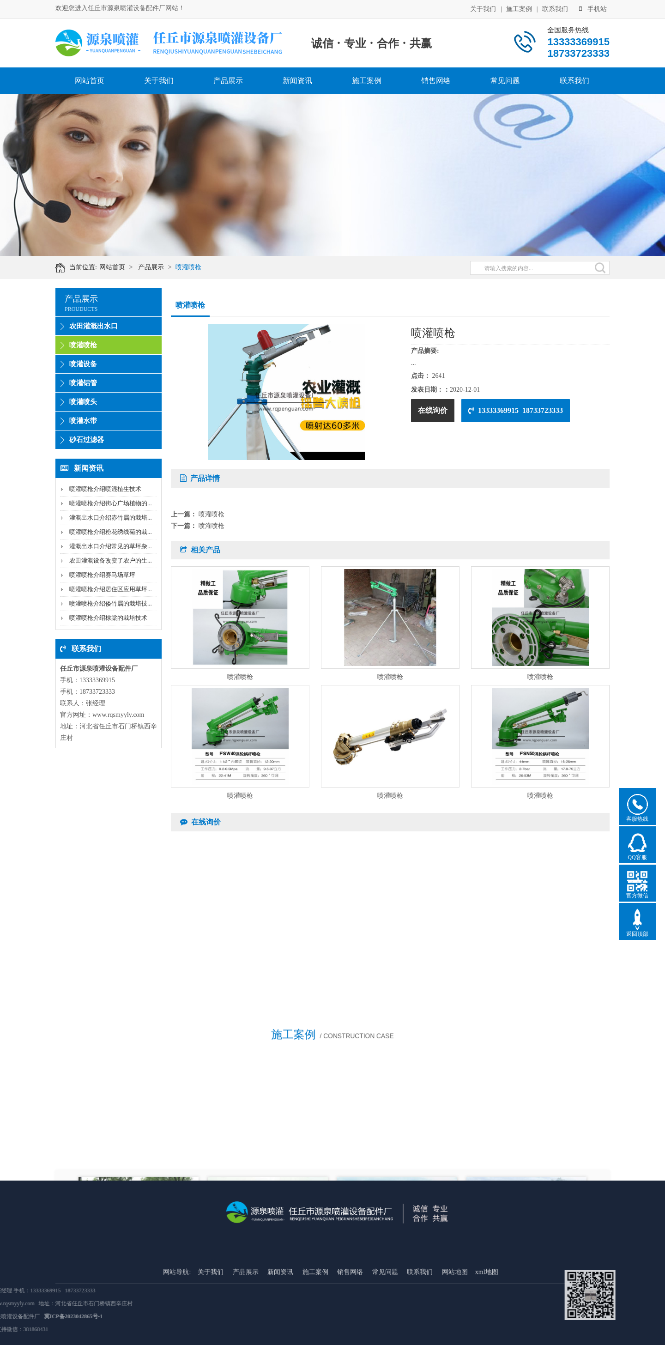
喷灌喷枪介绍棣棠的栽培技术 (108, 617)
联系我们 (555, 8)
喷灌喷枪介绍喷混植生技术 (105, 488)
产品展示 (228, 81)
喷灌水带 (83, 420)
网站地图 (455, 1327)
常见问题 (505, 81)
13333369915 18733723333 (515, 410)
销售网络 (436, 81)
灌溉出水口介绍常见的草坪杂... (110, 546)
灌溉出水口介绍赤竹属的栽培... (110, 517)
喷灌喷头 (83, 402)
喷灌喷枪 (194, 267)
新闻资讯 (297, 81)
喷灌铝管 (83, 383)
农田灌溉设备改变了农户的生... (110, 560)
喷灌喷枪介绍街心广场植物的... (110, 503)
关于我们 (483, 8)
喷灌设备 (83, 364)
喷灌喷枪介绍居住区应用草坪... (110, 589)
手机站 (593, 8)
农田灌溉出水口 (93, 326)
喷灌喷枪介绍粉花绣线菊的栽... (110, 531)
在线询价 (432, 410)
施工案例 (519, 8)
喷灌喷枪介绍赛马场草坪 (102, 574)
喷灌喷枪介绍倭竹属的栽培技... (110, 603)
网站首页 (89, 81)
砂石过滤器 (86, 439)
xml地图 (486, 1327)
